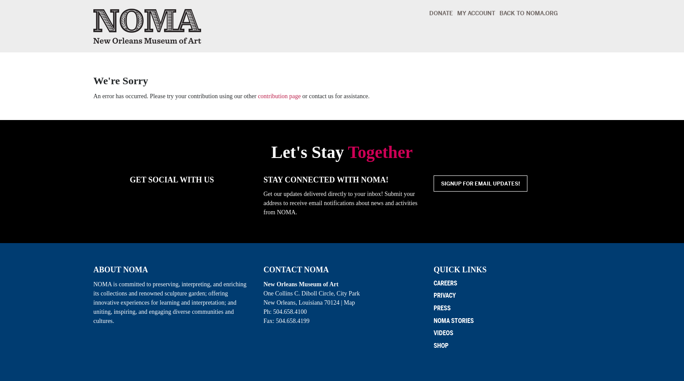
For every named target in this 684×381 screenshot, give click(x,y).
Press (442, 308)
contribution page (279, 96)
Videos (443, 333)
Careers (445, 283)
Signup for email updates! (480, 183)
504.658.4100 (290, 312)
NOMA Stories (454, 321)
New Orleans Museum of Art (147, 26)
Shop (441, 346)
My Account (476, 13)
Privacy (445, 295)
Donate (441, 13)
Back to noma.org (528, 13)
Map (349, 302)
